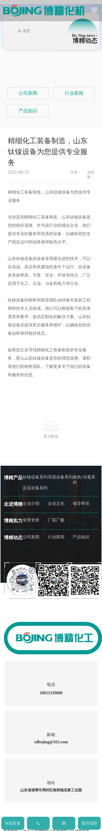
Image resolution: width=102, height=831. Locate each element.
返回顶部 (89, 823)
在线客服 (12, 823)
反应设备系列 (35, 487)
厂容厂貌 (56, 520)
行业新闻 (74, 93)
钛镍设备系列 (35, 477)
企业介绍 (31, 503)
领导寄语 (81, 503)
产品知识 (28, 110)
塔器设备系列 (60, 477)
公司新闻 (28, 93)
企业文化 (56, 503)
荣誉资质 (31, 520)
